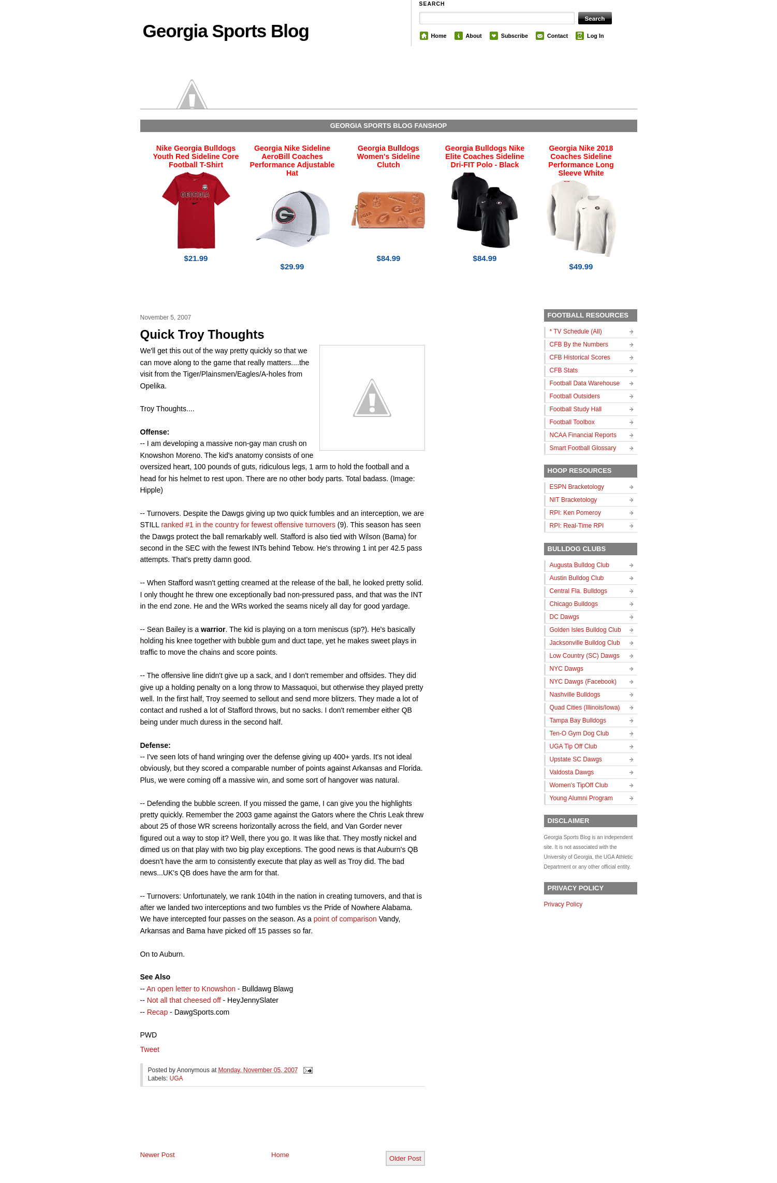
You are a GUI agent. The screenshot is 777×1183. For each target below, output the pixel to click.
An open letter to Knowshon (191, 989)
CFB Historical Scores (580, 357)
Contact (557, 36)
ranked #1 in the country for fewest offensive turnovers (248, 525)
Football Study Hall (576, 409)
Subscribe (514, 36)
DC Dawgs (564, 617)
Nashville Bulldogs (575, 694)
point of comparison (345, 919)
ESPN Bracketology (577, 486)
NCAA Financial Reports (583, 435)
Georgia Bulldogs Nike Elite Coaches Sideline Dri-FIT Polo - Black (484, 156)
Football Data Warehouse (585, 383)
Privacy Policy (563, 904)
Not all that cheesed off (185, 1000)
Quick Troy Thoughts (202, 334)
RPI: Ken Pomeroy (575, 512)
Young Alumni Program (581, 798)
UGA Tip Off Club (573, 746)
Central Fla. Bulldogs (578, 591)
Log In (595, 36)
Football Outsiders (575, 396)
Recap (157, 1012)
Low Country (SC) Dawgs (585, 655)
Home (439, 36)
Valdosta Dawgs (572, 772)
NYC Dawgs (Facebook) (583, 681)
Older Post (405, 1158)
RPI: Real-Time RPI (577, 525)
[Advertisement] (261, 1127)
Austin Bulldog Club (577, 578)
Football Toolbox (572, 422)
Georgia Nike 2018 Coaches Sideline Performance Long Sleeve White (580, 160)
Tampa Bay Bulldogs (578, 720)
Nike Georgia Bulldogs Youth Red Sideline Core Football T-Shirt (196, 156)
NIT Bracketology (573, 499)
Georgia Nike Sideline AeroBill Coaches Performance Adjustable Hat (292, 160)
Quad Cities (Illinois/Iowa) (585, 707)
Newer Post (157, 1155)
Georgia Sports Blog (226, 31)
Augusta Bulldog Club (579, 565)
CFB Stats (564, 370)
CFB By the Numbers (579, 344)
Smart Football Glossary (583, 448)
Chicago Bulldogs (574, 604)
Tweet (149, 1049)
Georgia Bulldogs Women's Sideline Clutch (388, 156)
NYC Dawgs (566, 668)
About (474, 36)
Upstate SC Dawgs (576, 759)
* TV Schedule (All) (576, 331)
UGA (176, 1078)
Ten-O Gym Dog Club (579, 733)
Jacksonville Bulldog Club (585, 642)
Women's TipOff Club (579, 785)
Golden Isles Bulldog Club (585, 629)
